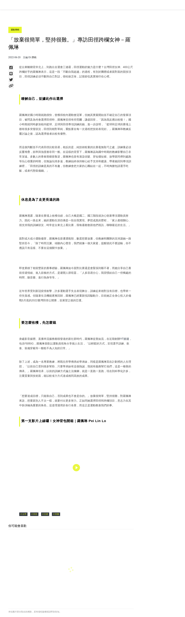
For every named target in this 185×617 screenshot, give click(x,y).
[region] (76, 468)
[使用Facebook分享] (11, 67)
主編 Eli (27, 57)
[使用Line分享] (11, 73)
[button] (76, 467)
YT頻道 (124, 338)
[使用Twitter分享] (11, 79)
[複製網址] (11, 85)
